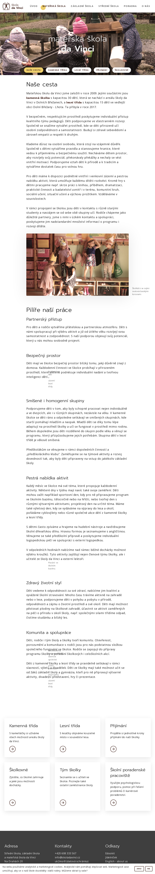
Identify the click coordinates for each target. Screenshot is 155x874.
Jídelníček (111, 857)
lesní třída (74, 102)
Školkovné (122, 70)
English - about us (116, 861)
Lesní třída (81, 70)
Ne (148, 868)
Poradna (130, 6)
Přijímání (101, 70)
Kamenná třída (57, 70)
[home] (12, 6)
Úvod (34, 6)
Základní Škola (82, 6)
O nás (146, 6)
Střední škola (108, 6)
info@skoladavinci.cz (67, 857)
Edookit (110, 853)
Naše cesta (33, 70)
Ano (139, 868)
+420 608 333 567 (65, 853)
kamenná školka (38, 98)
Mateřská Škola (54, 6)
